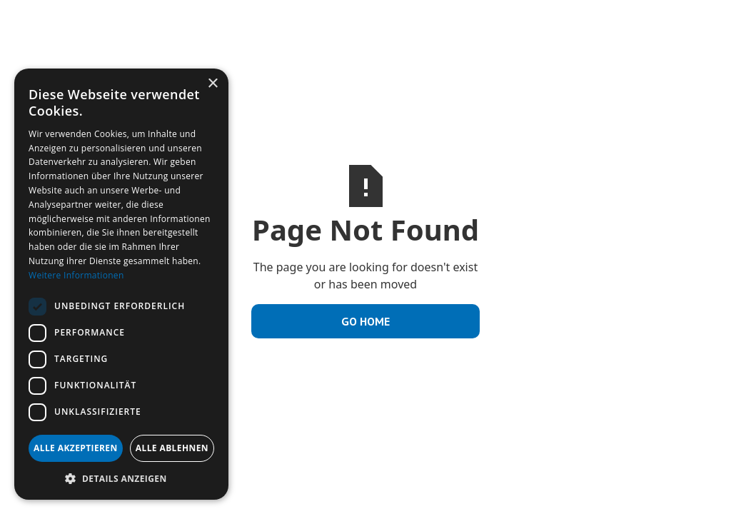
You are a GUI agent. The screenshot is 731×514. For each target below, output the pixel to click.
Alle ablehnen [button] (172, 448)
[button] (121, 478)
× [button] (212, 84)
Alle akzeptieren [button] (76, 448)
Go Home (365, 321)
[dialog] (121, 284)
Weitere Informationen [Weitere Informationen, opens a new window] (76, 275)
